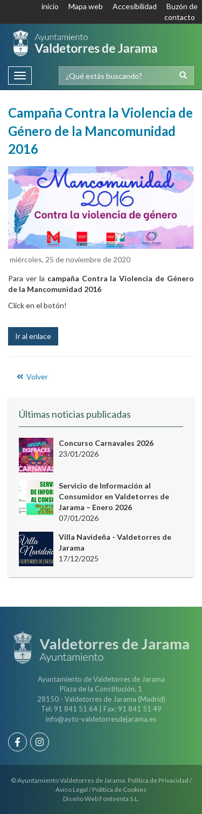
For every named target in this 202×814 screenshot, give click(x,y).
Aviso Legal (71, 789)
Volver (31, 376)
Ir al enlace (33, 336)
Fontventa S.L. (119, 799)
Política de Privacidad (158, 780)
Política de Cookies (119, 789)
